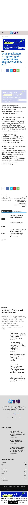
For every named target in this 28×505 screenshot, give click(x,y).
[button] (2, 33)
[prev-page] (2, 240)
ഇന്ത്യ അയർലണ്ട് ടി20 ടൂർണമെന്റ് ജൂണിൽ (16, 216)
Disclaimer (5, 486)
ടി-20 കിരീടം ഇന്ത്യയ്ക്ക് (16, 223)
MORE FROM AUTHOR (17, 211)
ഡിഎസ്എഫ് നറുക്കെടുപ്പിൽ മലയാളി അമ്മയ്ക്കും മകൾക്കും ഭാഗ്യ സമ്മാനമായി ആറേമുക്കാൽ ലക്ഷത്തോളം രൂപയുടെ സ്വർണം (20, 201)
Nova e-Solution (21, 489)
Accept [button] (10, 502)
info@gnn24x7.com (17, 414)
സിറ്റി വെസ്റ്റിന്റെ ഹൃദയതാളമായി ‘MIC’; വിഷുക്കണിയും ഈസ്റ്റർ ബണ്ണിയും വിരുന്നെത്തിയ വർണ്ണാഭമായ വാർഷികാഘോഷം (17, 346)
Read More (21, 502)
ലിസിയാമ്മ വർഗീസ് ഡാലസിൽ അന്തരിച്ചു (16, 441)
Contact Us (23, 486)
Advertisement (16, 486)
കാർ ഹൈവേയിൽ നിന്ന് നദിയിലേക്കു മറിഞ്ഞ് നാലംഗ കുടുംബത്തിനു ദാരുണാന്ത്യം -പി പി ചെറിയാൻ (17, 450)
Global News (4, 307)
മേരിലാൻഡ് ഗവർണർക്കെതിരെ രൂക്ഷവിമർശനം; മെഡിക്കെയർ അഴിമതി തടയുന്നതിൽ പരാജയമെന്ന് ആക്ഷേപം (17, 368)
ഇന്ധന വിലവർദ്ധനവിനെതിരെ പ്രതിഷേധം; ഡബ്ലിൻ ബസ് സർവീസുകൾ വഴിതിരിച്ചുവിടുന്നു (18, 335)
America (3, 233)
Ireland (3, 219)
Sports (6, 36)
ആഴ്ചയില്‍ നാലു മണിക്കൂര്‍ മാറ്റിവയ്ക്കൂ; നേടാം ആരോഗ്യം (7, 198)
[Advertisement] (14, 16)
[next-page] (5, 240)
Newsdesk (5, 67)
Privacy (10, 486)
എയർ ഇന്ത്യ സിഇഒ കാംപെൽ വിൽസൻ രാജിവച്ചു (12, 311)
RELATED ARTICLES (6, 211)
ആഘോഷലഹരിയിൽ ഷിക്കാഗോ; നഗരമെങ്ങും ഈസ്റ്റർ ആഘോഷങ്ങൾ (17, 378)
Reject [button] (15, 502)
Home (2, 36)
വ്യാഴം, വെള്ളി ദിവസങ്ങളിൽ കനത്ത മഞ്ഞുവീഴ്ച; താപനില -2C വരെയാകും (17, 433)
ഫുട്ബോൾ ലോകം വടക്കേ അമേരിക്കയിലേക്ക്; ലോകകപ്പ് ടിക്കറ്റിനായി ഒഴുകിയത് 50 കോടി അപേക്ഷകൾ (18, 233)
